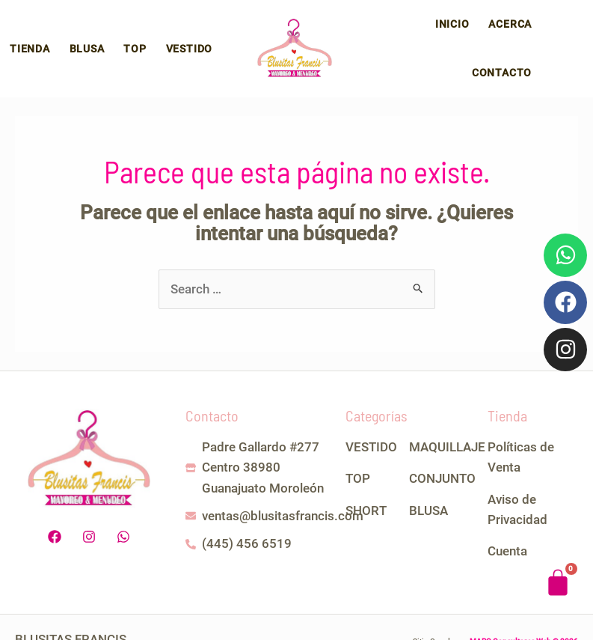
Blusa (80, 35)
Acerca (437, 35)
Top (124, 35)
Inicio (383, 35)
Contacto (504, 35)
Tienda (27, 35)
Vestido (173, 35)
